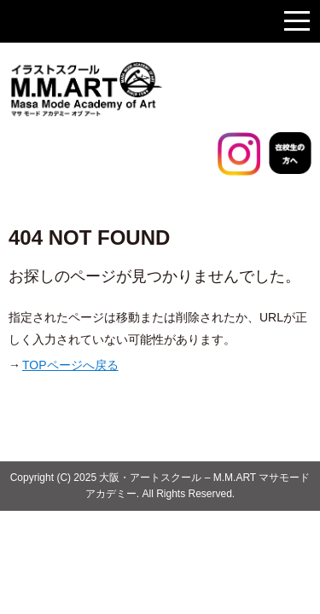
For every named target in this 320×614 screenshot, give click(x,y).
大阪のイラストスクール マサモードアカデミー (128, 89)
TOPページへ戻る (70, 365)
